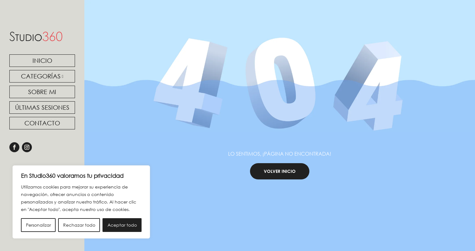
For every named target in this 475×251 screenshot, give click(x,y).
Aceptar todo (122, 225)
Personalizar (38, 225)
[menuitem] (42, 60)
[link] (35, 36)
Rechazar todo (79, 225)
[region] (81, 201)
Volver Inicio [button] (280, 182)
